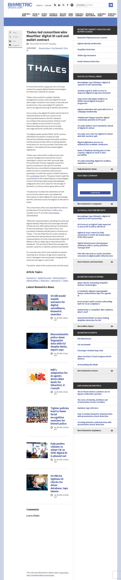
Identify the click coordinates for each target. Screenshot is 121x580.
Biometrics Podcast (112, 15)
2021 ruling (48, 181)
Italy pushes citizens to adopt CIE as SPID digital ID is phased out (59, 450)
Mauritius (45, 280)
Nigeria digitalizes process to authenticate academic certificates (93, 143)
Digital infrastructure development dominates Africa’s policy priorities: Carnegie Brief (93, 245)
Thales (47, 86)
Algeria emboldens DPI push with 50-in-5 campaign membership (95, 110)
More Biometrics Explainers (89, 430)
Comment (16, 45)
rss (55, 5)
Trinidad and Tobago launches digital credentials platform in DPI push (93, 119)
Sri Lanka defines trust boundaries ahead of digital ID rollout (95, 127)
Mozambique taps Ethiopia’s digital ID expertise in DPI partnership (94, 83)
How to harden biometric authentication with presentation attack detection (95, 415)
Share (15, 32)
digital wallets (32, 280)
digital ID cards (44, 278)
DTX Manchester (84, 339)
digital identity (59, 278)
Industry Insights (63, 15)
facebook (68, 5)
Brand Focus (71, 15)
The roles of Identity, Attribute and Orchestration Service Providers (93, 401)
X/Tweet (15, 37)
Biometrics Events (102, 15)
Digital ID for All (35, 15)
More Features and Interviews (90, 262)
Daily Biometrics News (87, 169)
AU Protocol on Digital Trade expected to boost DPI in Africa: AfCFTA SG (94, 225)
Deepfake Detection (86, 50)
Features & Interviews (53, 15)
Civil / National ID (57, 48)
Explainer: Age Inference (88, 408)
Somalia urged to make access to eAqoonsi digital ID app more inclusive (94, 92)
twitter (63, 5)
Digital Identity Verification (89, 44)
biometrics (31, 278)
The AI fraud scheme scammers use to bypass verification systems (94, 393)
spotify (72, 5)
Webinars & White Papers (90, 15)
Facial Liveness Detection (88, 61)
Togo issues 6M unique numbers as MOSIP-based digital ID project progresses (92, 101)
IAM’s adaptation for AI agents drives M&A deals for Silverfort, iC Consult (59, 379)
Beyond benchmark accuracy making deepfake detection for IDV (93, 319)
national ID (55, 280)
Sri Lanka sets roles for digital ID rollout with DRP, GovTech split (95, 135)
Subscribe (48, 5)
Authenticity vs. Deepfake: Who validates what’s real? (95, 311)
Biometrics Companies (79, 15)
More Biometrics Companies (90, 204)
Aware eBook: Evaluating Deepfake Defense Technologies (93, 284)
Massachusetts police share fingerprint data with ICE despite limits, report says (59, 342)
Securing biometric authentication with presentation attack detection (94, 423)
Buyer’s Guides (44, 15)
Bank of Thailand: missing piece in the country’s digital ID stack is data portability (94, 152)
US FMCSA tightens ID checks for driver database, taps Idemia (59, 483)
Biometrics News (26, 15)
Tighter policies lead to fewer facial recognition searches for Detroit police (60, 416)
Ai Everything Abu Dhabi (88, 365)
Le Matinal (34, 176)
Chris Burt (52, 44)
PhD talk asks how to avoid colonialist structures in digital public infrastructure (95, 255)
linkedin (59, 5)
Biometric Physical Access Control (92, 38)
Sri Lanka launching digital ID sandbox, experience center (94, 162)
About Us (39, 5)
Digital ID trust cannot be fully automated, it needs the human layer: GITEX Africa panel (94, 235)
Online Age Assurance (87, 55)
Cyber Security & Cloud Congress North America (94, 357)
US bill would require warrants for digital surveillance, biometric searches (58, 305)
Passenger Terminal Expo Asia (90, 351)
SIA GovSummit (84, 345)
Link (14, 41)
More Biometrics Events (88, 371)
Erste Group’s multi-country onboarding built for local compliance (95, 303)
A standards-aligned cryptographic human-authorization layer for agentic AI (94, 293)
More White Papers (86, 326)
